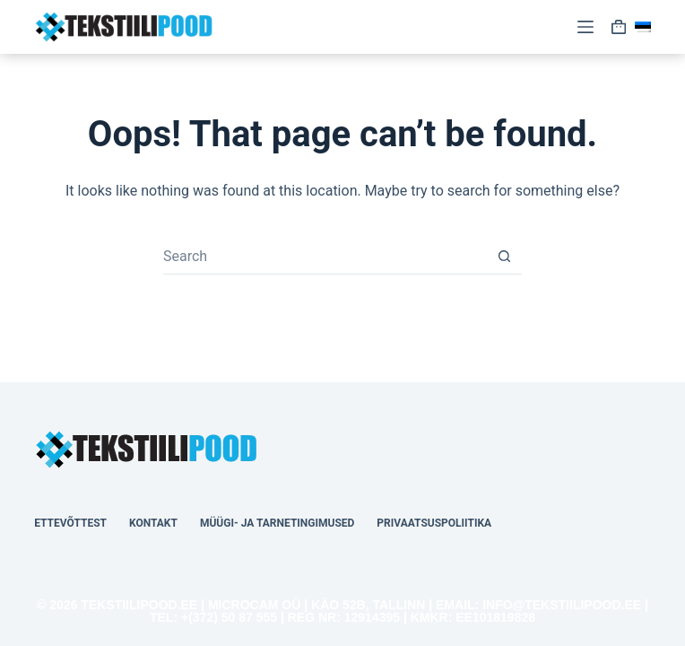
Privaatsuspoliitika (434, 523)
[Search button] (504, 257)
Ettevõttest (70, 523)
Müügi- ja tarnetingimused (277, 523)
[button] (643, 27)
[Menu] (585, 27)
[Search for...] (324, 257)
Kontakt (153, 523)
